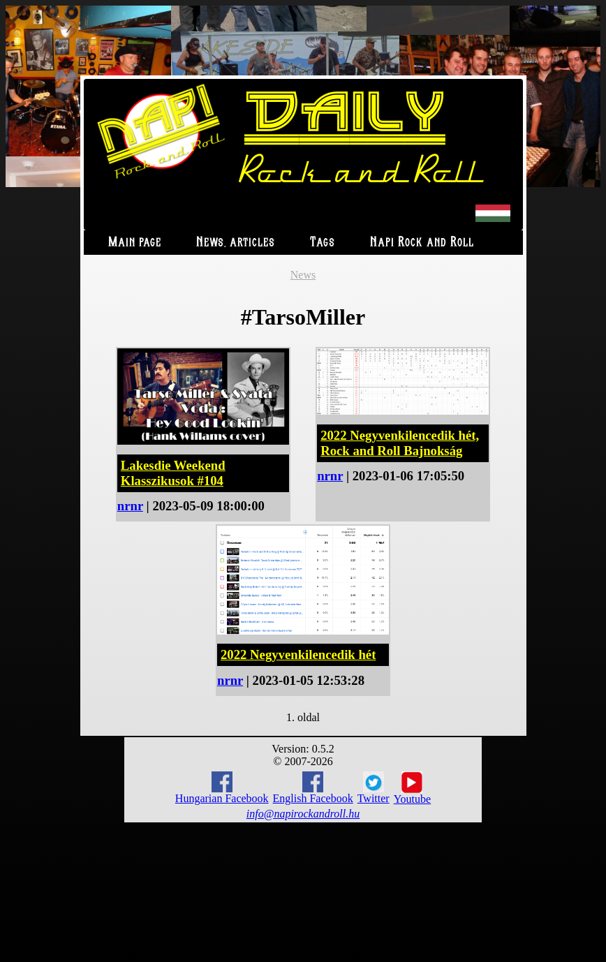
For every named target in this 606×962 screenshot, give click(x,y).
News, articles (235, 242)
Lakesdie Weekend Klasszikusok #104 (173, 473)
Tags (322, 242)
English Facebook (313, 787)
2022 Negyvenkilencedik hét (298, 654)
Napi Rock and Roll (422, 242)
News (303, 275)
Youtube (412, 788)
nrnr (130, 505)
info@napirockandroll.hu (303, 814)
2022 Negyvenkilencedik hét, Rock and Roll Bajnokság (399, 443)
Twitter (373, 788)
